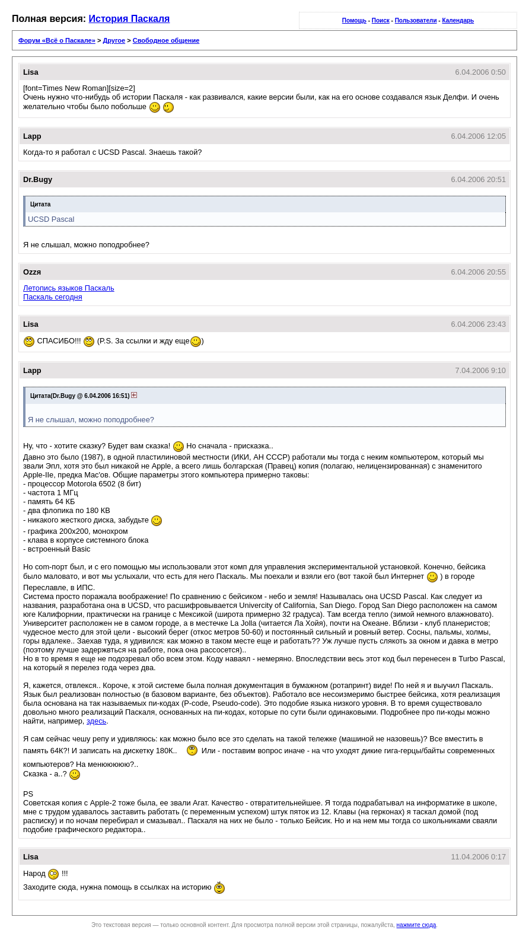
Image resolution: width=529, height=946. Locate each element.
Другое (114, 40)
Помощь (354, 20)
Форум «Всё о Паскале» (56, 40)
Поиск (381, 20)
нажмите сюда (416, 925)
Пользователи (416, 20)
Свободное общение (166, 40)
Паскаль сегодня (52, 296)
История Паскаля (129, 19)
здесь (96, 720)
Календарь (458, 20)
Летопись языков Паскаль (68, 288)
